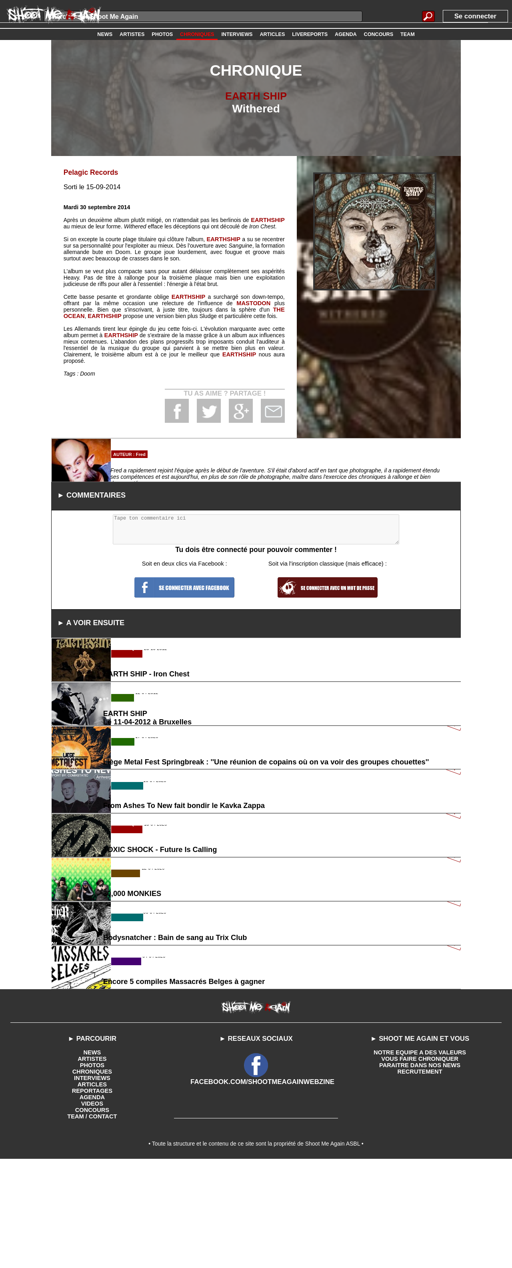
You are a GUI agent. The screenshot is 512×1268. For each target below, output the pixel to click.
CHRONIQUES (92, 1177)
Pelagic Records (90, 172)
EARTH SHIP (256, 96)
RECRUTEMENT (419, 1177)
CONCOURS (92, 1215)
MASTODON (254, 303)
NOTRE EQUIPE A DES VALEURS (420, 1158)
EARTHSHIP (268, 219)
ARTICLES (92, 1190)
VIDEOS (92, 1209)
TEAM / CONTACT (92, 1222)
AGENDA (92, 1203)
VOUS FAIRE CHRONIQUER (419, 1164)
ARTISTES (92, 1164)
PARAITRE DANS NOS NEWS (419, 1171)
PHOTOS (92, 1171)
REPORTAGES (92, 1196)
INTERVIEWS (92, 1183)
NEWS (92, 1158)
